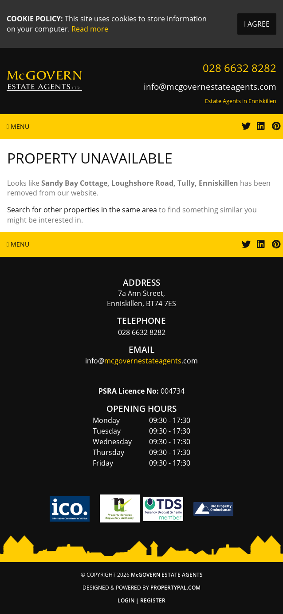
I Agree (257, 24)
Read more (89, 29)
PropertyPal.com (175, 587)
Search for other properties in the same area (82, 210)
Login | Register (141, 600)
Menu (18, 126)
